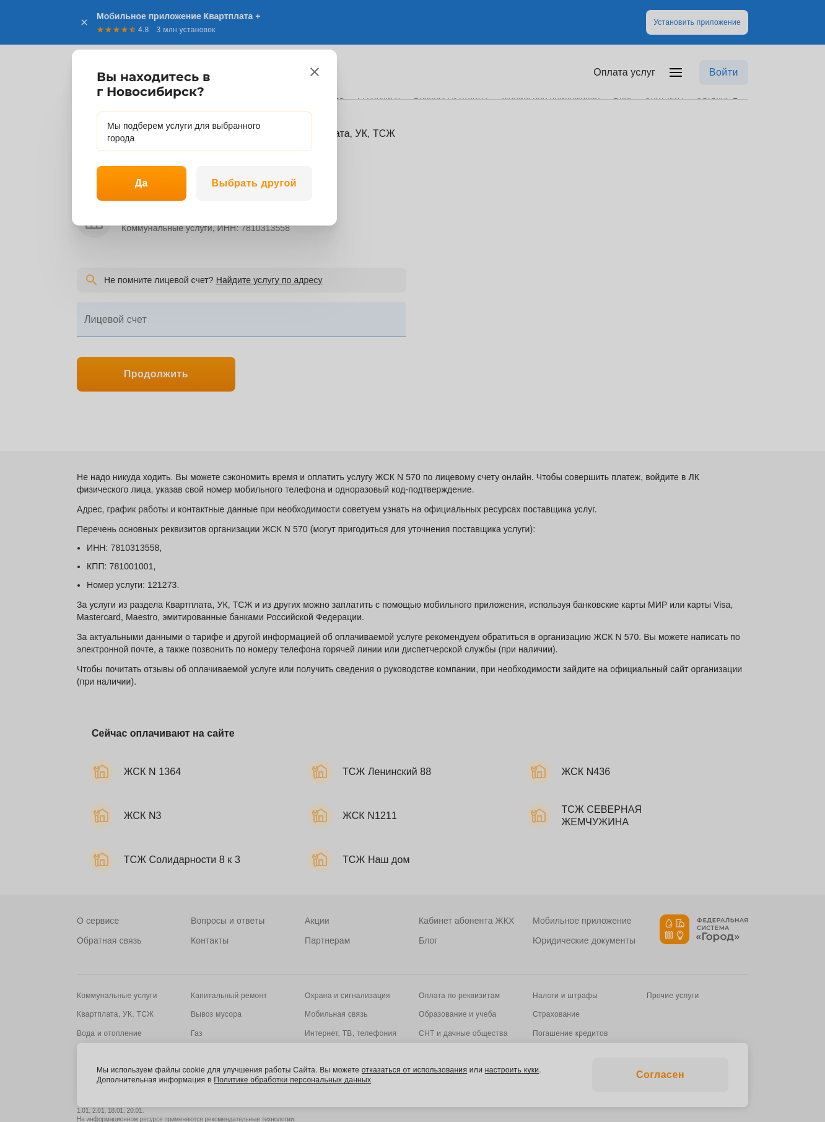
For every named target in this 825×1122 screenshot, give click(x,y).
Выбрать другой (254, 183)
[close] (314, 71)
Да (141, 183)
